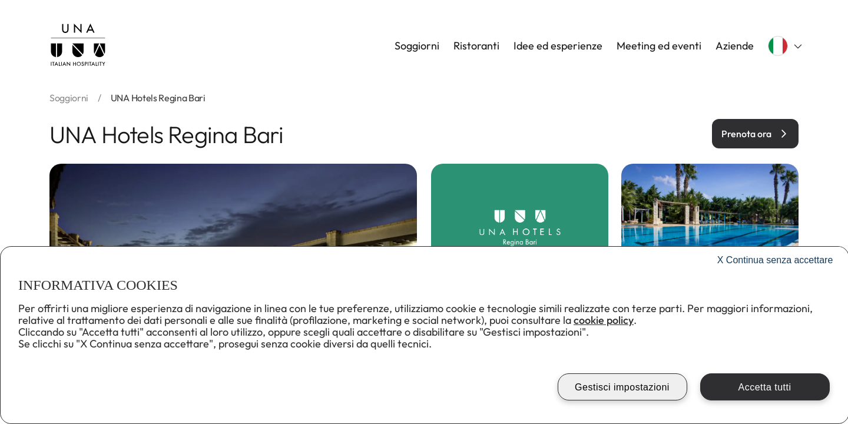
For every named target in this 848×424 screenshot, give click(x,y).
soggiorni (68, 98)
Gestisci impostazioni (622, 387)
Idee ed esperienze (558, 46)
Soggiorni (417, 46)
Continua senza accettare (775, 260)
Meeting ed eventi (659, 46)
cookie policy (604, 320)
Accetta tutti (764, 387)
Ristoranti (476, 46)
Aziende (735, 46)
